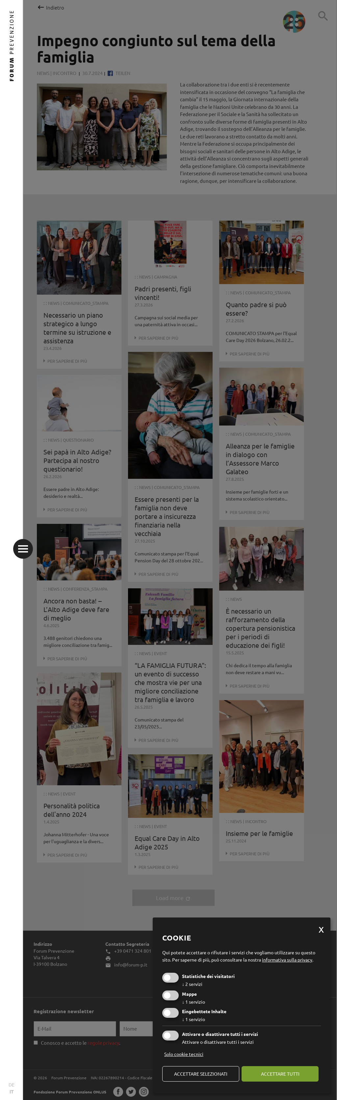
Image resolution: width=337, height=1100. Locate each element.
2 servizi (192, 984)
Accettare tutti (280, 1074)
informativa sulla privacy (287, 960)
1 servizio (193, 1002)
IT (12, 1091)
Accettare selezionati (200, 1074)
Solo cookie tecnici (183, 1054)
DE (11, 1085)
